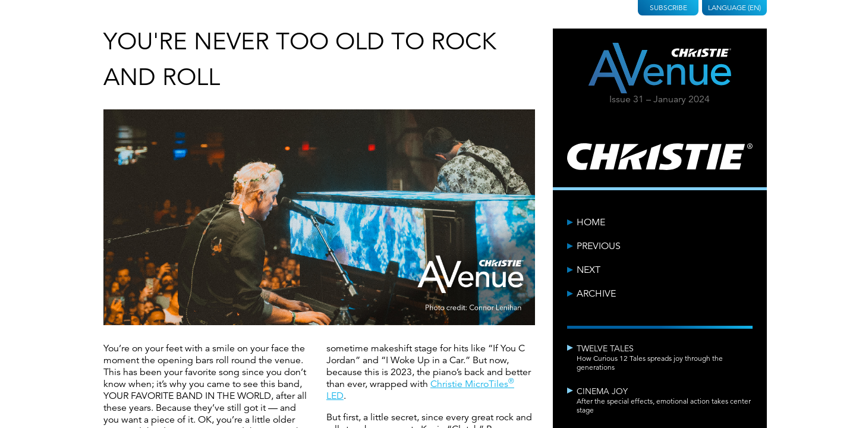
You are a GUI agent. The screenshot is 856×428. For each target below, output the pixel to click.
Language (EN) (734, 7)
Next (588, 270)
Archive (596, 294)
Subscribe (668, 7)
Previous (599, 246)
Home (591, 222)
